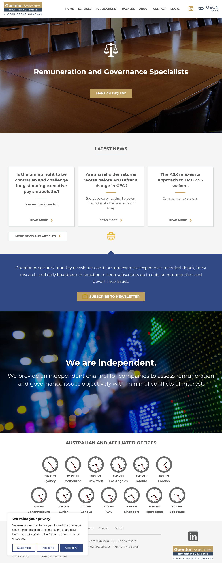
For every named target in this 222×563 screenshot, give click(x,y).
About (144, 8)
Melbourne (73, 481)
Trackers (127, 8)
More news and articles (38, 236)
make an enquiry (111, 93)
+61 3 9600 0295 (100, 547)
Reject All (48, 547)
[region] (47, 534)
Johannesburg (39, 512)
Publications (106, 8)
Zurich (64, 512)
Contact (159, 8)
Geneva (86, 512)
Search (176, 8)
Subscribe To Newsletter (111, 296)
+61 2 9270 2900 (98, 541)
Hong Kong (154, 512)
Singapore (132, 512)
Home (69, 8)
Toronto (141, 481)
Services (84, 8)
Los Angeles (118, 481)
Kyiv (109, 512)
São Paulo (177, 512)
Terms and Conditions (53, 556)
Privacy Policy (20, 556)
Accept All (71, 547)
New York (95, 481)
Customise (24, 547)
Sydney (50, 481)
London (164, 481)
